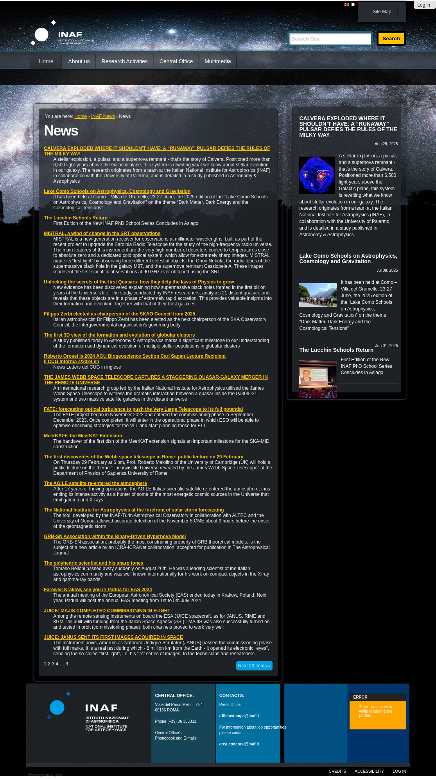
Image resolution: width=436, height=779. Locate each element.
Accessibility (369, 771)
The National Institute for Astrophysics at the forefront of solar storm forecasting (134, 510)
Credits (337, 771)
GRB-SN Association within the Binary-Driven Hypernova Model (115, 536)
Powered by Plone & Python (45, 775)
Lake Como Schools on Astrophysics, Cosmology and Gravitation (117, 191)
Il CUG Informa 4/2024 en (71, 361)
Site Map (382, 11)
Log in (423, 5)
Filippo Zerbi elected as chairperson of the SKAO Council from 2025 (119, 314)
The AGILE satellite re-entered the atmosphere (95, 483)
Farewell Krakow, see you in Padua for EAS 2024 (98, 589)
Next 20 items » (254, 665)
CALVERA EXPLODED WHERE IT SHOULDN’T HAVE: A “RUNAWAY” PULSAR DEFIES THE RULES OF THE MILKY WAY (348, 126)
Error (360, 697)
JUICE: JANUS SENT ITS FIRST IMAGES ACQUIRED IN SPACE (113, 637)
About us (79, 61)
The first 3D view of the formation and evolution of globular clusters (119, 335)
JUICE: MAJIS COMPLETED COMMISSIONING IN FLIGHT (107, 610)
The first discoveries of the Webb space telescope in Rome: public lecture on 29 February (143, 457)
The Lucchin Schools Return (76, 218)
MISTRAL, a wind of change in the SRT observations (102, 233)
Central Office (176, 61)
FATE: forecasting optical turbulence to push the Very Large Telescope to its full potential (143, 409)
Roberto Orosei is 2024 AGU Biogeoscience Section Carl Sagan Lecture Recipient (135, 356)
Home (46, 61)
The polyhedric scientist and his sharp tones (93, 563)
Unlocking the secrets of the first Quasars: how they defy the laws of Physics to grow (139, 282)
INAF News (103, 116)
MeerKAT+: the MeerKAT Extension (83, 436)
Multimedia (218, 61)
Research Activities (125, 61)
